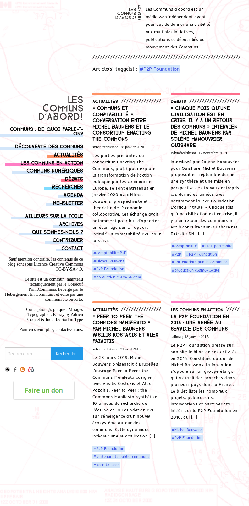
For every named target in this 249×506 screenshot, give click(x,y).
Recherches (67, 186)
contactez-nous (69, 329)
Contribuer (68, 239)
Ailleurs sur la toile (54, 215)
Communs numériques (54, 170)
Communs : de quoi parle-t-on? (46, 131)
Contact (72, 247)
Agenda (73, 194)
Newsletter (68, 202)
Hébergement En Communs (29, 294)
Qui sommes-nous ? (57, 231)
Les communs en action (51, 162)
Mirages (76, 309)
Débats (74, 178)
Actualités (68, 154)
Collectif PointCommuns (56, 287)
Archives (71, 223)
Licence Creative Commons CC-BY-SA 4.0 (58, 267)
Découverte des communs (49, 146)
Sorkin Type (72, 319)
